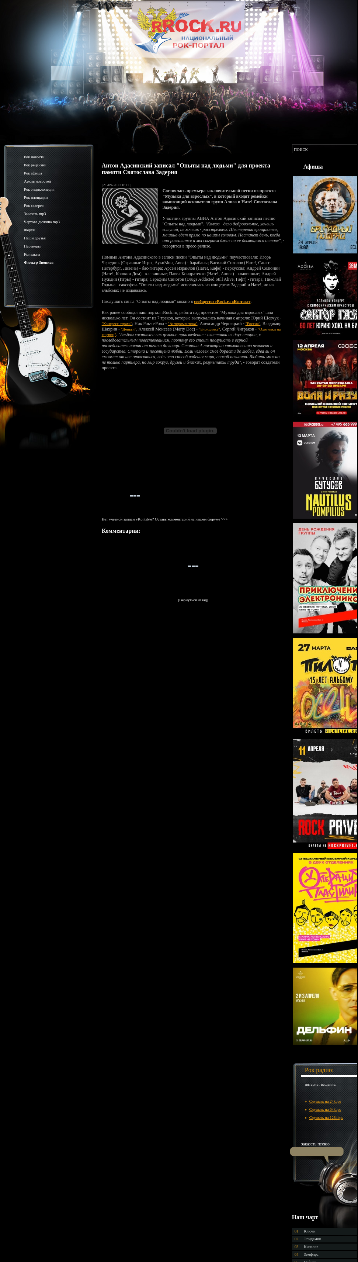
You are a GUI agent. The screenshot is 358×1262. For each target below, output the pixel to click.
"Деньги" (128, 329)
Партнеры (32, 246)
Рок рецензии (35, 165)
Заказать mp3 (35, 214)
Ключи (309, 1231)
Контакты (32, 254)
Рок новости (34, 157)
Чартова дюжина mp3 (42, 222)
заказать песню (315, 1144)
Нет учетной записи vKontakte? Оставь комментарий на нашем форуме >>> (165, 519)
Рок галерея (34, 206)
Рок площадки (36, 198)
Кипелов (311, 1247)
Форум (29, 230)
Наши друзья (35, 238)
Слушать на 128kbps (326, 1118)
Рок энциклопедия (39, 189)
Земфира (311, 1254)
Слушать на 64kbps (325, 1109)
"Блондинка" (209, 329)
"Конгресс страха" (117, 324)
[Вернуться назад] (193, 600)
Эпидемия (312, 1239)
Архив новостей (37, 181)
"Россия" (253, 324)
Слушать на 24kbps (325, 1101)
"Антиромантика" (182, 324)
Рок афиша (33, 173)
